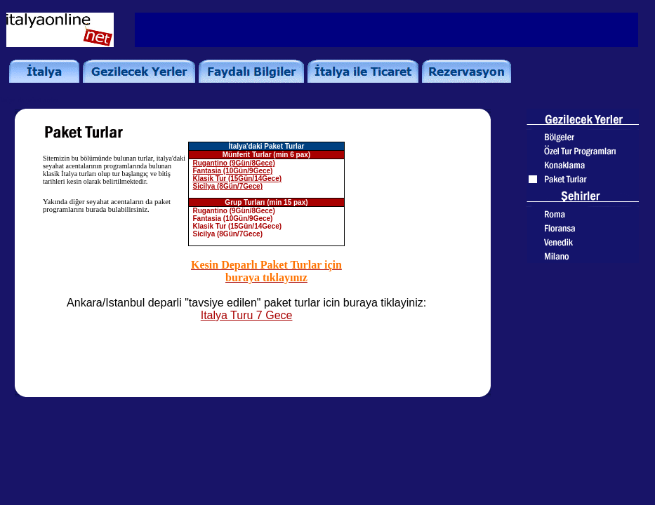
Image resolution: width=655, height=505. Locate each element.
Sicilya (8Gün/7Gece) (228, 186)
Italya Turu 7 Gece (247, 315)
